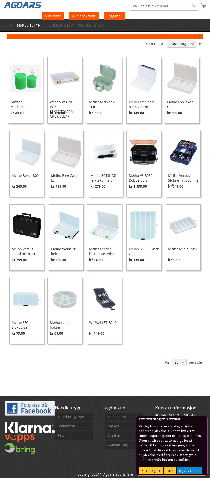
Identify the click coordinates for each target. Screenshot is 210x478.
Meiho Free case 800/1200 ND (142, 104)
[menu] (105, 25)
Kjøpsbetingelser (70, 416)
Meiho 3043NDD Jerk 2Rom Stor (103, 178)
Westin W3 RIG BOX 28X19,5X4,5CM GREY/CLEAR (62, 109)
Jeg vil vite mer (189, 470)
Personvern (66, 426)
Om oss (113, 426)
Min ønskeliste (84, 15)
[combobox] (164, 6)
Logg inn (113, 15)
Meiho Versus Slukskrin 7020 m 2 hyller (183, 180)
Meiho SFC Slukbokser (20, 325)
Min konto (53, 15)
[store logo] (22, 5)
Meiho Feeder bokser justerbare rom (103, 254)
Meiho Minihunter (182, 249)
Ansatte (113, 435)
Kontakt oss (116, 416)
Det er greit (152, 470)
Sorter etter (155, 43)
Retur (61, 435)
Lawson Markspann (19, 104)
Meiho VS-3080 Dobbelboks (140, 178)
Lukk (169, 470)
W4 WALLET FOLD (103, 322)
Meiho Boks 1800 (25, 175)
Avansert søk (117, 444)
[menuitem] (8, 25)
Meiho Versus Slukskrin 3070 (23, 251)
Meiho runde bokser (60, 325)
